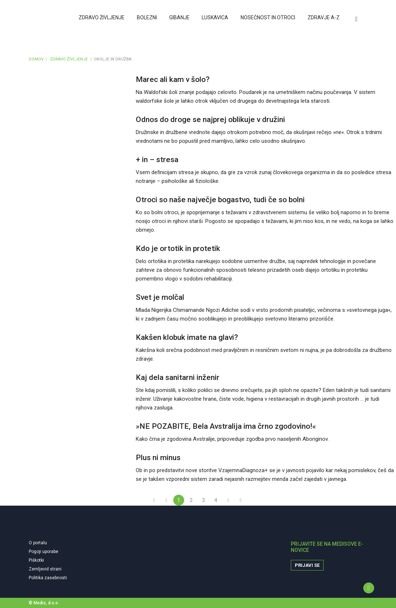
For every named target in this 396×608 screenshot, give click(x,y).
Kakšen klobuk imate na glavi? (187, 337)
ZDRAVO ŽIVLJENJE (69, 59)
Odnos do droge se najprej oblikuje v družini (210, 119)
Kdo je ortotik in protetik (178, 248)
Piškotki (36, 560)
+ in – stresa (157, 159)
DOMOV (36, 59)
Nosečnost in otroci (268, 19)
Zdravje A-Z (324, 19)
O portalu (38, 542)
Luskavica (216, 19)
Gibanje (181, 19)
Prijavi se (307, 565)
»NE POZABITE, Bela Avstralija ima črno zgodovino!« (226, 426)
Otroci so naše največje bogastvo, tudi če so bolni (220, 199)
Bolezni (149, 19)
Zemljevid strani (45, 569)
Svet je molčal (160, 297)
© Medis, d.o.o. (44, 602)
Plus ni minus (158, 457)
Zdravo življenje (105, 19)
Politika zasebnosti (48, 577)
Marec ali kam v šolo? (173, 79)
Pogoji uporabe (43, 551)
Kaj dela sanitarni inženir (177, 377)
